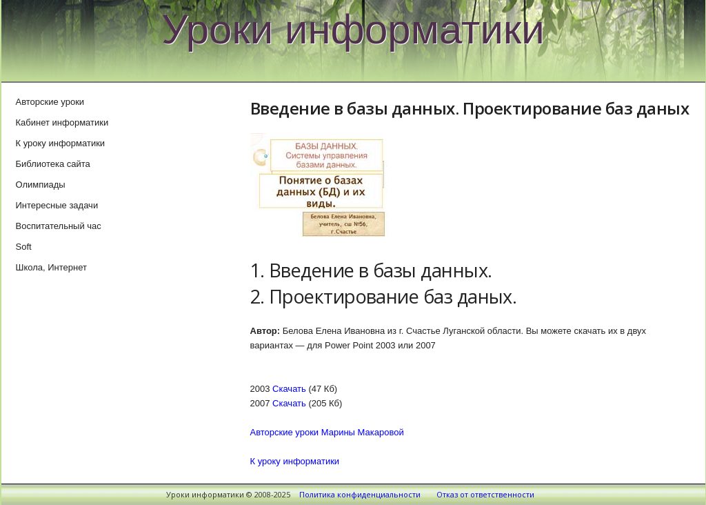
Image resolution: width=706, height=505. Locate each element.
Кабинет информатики (62, 122)
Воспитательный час (58, 226)
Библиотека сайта (53, 164)
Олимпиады (40, 184)
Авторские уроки (50, 102)
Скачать (289, 389)
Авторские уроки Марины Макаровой (327, 432)
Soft (24, 246)
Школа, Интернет (51, 267)
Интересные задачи (57, 205)
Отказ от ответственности (485, 494)
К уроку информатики (295, 461)
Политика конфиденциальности (360, 494)
